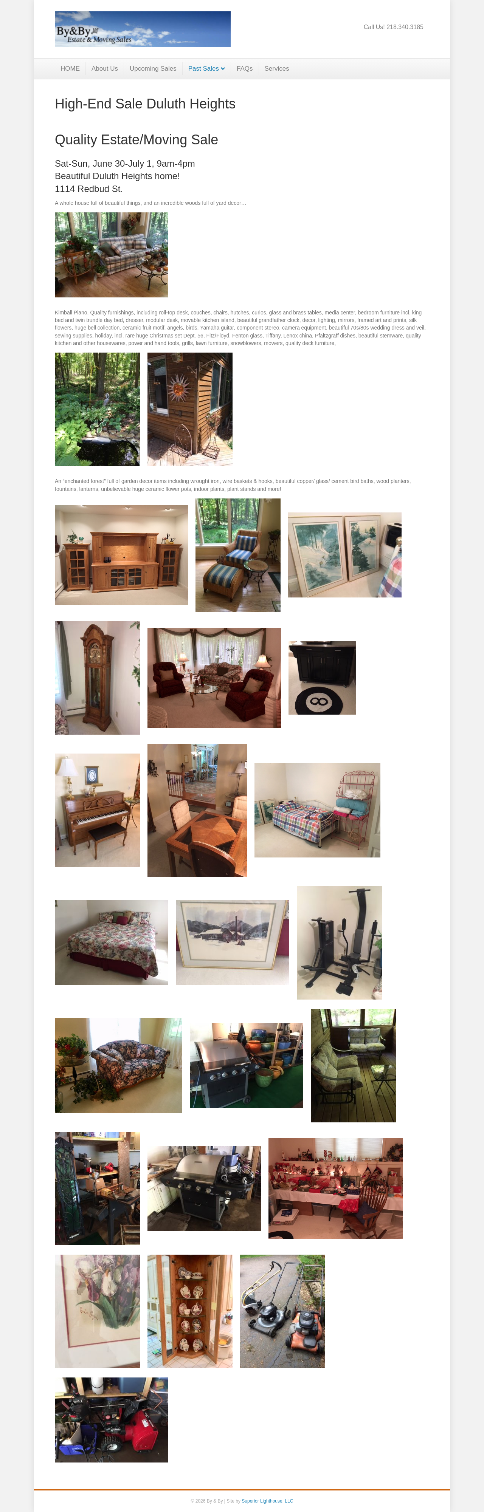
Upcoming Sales (153, 68)
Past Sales (203, 68)
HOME (70, 68)
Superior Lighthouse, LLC (267, 1501)
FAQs (245, 68)
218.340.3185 (405, 27)
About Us (105, 68)
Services (277, 68)
